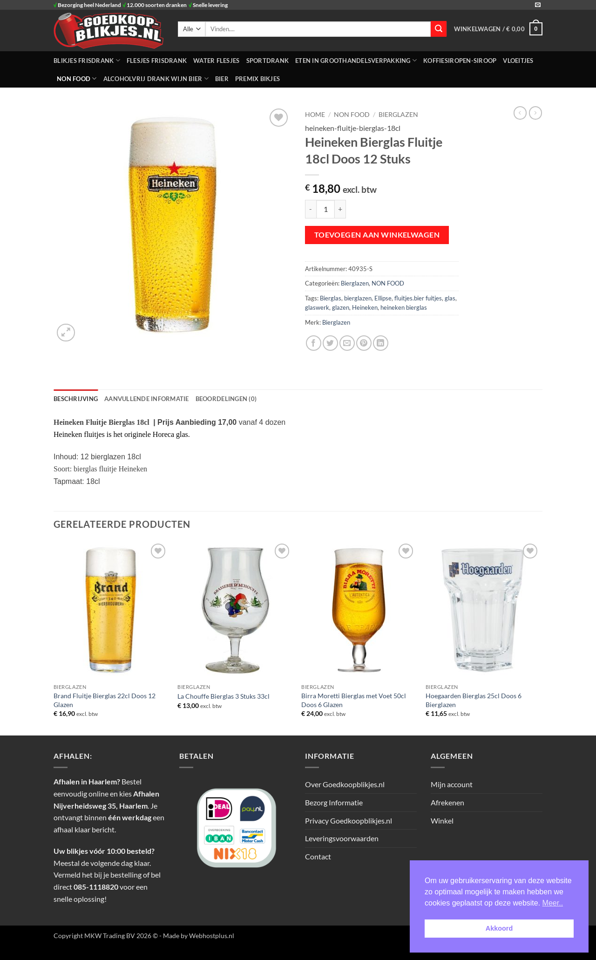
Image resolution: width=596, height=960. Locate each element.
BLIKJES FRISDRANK (87, 60)
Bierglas (330, 298)
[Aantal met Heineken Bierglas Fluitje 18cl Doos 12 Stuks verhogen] (340, 209)
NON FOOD (77, 78)
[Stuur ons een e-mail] (538, 5)
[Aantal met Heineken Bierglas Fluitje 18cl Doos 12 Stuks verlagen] (310, 209)
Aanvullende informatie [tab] (146, 398)
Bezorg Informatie (334, 802)
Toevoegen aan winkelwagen (377, 235)
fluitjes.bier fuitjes (418, 298)
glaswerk (317, 307)
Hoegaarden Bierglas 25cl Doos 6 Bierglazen (474, 700)
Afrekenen (447, 802)
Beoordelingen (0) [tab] (226, 398)
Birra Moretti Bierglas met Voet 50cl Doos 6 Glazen (353, 700)
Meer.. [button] (552, 903)
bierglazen (358, 298)
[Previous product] (535, 112)
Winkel (442, 820)
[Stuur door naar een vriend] (347, 343)
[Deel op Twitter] (330, 343)
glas (450, 298)
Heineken (365, 307)
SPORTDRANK (267, 60)
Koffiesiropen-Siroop (459, 60)
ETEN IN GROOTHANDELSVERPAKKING (356, 60)
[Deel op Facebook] (313, 343)
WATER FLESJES (216, 60)
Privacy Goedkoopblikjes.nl (348, 820)
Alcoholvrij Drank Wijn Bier (156, 78)
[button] (498, 29)
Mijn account (452, 784)
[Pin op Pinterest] (364, 343)
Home (315, 114)
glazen (340, 307)
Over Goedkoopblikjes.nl (345, 784)
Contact (318, 856)
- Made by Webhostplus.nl (196, 936)
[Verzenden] (439, 29)
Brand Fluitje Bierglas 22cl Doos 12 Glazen (105, 700)
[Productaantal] (325, 209)
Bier (222, 78)
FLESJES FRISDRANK (157, 60)
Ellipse (383, 298)
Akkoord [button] (499, 928)
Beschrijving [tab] (76, 398)
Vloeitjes (518, 60)
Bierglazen (398, 114)
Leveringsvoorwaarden (342, 838)
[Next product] (520, 112)
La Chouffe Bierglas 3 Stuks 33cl (223, 696)
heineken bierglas (403, 307)
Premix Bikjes (257, 78)
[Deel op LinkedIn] (380, 343)
